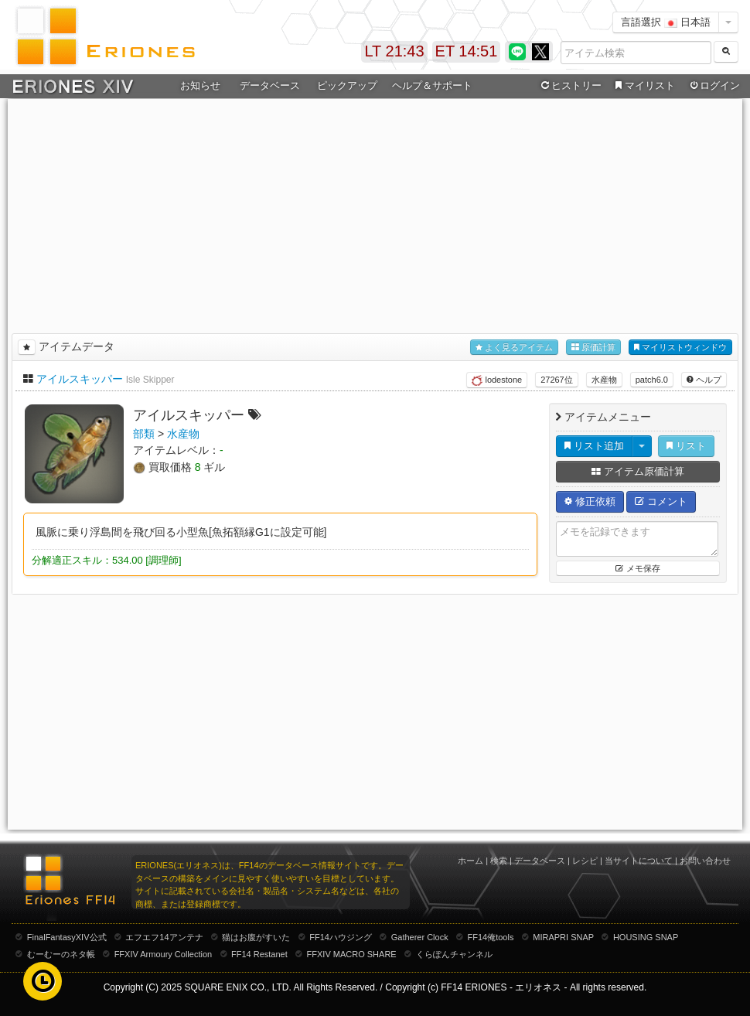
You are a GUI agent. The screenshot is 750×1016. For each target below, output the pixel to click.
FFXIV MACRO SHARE (352, 954)
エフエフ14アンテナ (164, 937)
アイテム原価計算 (637, 471)
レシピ (585, 860)
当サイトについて (639, 860)
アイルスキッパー (79, 379)
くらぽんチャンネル (454, 954)
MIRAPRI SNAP (563, 937)
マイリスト (643, 85)
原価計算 (593, 348)
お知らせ (200, 85)
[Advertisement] (375, 213)
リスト (686, 446)
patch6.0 (652, 379)
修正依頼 (589, 501)
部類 (144, 434)
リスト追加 (594, 446)
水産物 (604, 379)
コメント (661, 501)
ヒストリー (569, 85)
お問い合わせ (705, 860)
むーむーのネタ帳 (61, 954)
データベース (270, 85)
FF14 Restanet (259, 954)
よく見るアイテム (514, 348)
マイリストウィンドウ (680, 348)
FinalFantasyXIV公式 (67, 937)
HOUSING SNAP (645, 937)
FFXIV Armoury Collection (163, 954)
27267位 (556, 379)
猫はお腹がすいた (256, 937)
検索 (498, 860)
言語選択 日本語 (666, 22)
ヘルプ (704, 379)
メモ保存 (637, 568)
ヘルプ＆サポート (432, 85)
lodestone (497, 380)
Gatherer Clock (419, 937)
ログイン (713, 85)
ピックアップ (347, 85)
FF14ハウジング (340, 937)
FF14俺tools (491, 937)
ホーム (470, 860)
